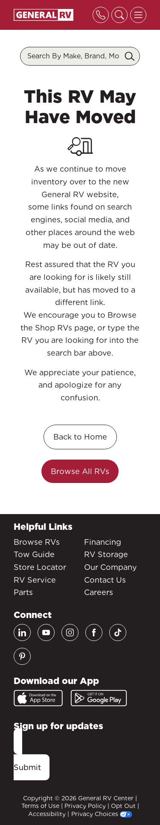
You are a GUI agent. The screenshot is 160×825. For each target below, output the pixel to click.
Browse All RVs (80, 471)
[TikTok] (117, 632)
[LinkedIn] (22, 632)
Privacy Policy (85, 805)
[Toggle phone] (101, 15)
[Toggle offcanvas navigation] (138, 15)
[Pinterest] (22, 656)
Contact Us (105, 579)
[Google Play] (99, 698)
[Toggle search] (119, 15)
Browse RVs (37, 542)
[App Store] (38, 698)
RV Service (35, 579)
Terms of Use (40, 805)
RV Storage (106, 554)
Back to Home (80, 436)
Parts (23, 592)
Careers (98, 592)
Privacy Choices (101, 814)
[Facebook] (93, 632)
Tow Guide (34, 554)
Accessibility (47, 814)
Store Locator (40, 567)
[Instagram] (70, 632)
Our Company (110, 567)
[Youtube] (46, 632)
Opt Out (123, 805)
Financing (102, 542)
